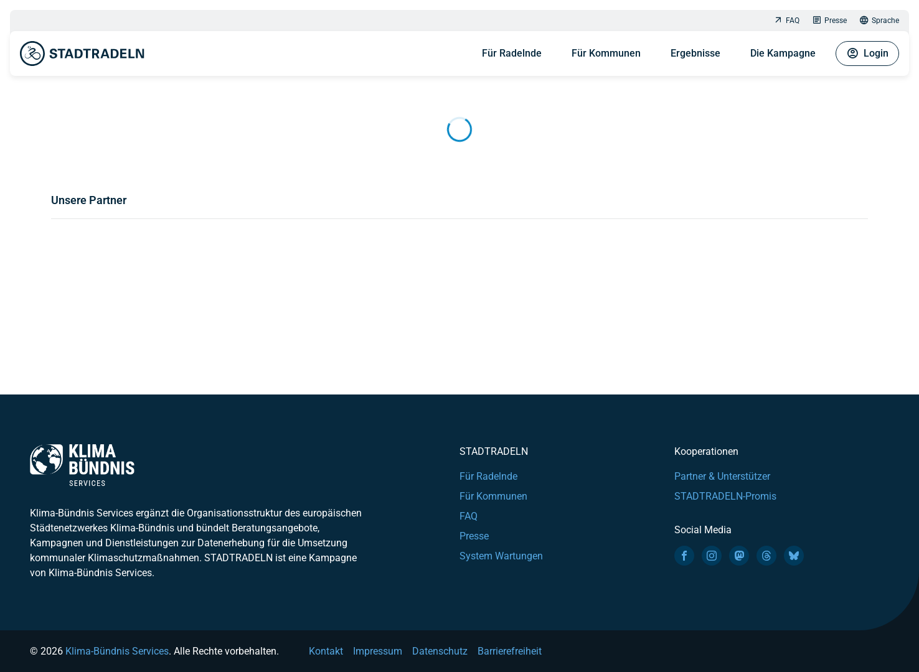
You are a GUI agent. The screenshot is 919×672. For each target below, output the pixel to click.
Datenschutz (440, 651)
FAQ (786, 21)
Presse (829, 21)
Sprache (879, 21)
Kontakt (326, 651)
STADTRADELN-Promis (725, 496)
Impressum (377, 651)
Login (867, 53)
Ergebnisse (695, 53)
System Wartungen (501, 556)
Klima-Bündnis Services (117, 651)
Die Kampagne (783, 53)
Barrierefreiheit (510, 651)
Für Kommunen (606, 53)
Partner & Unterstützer (722, 476)
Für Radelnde (512, 53)
